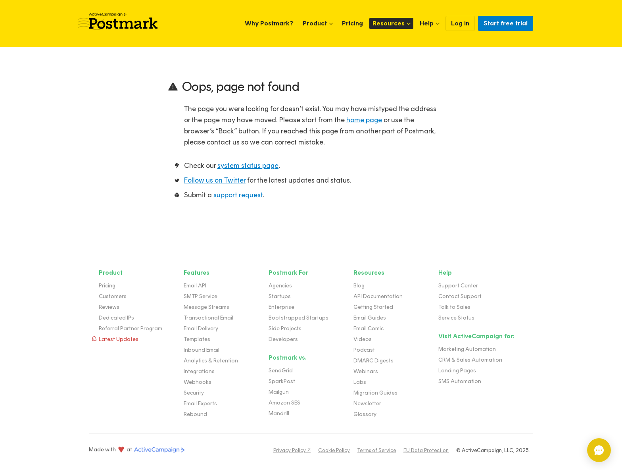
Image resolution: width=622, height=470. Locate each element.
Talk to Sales (454, 307)
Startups (280, 296)
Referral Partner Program (130, 328)
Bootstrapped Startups (298, 317)
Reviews (109, 307)
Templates (197, 339)
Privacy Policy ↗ (292, 450)
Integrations (199, 371)
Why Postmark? (269, 23)
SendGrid (281, 370)
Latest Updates (118, 339)
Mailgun (279, 392)
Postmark (117, 21)
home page (364, 120)
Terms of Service (376, 450)
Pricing (352, 23)
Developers (283, 339)
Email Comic (368, 328)
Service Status (456, 317)
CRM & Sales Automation (470, 359)
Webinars (365, 371)
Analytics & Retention (211, 360)
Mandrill (279, 413)
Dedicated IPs (116, 317)
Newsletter (367, 403)
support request (238, 195)
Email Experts (200, 403)
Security (194, 392)
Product (315, 23)
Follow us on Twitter (215, 180)
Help (427, 23)
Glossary (364, 414)
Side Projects (285, 328)
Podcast (364, 350)
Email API (195, 285)
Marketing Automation (467, 349)
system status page (247, 165)
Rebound (195, 414)
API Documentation (378, 296)
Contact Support (460, 296)
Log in (460, 23)
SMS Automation (459, 381)
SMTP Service (200, 296)
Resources (388, 23)
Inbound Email (201, 350)
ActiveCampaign (159, 450)
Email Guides (369, 317)
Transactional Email (208, 317)
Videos (362, 339)
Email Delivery (201, 328)
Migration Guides (375, 392)
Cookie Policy (334, 450)
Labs (359, 382)
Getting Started (373, 307)
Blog (359, 285)
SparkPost (282, 381)
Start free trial (506, 23)
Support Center (458, 285)
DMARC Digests (373, 360)
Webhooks (197, 382)
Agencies (280, 285)
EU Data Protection (426, 450)
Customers (113, 296)
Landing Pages (457, 370)
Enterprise (281, 307)
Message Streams (206, 307)
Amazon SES (284, 402)
